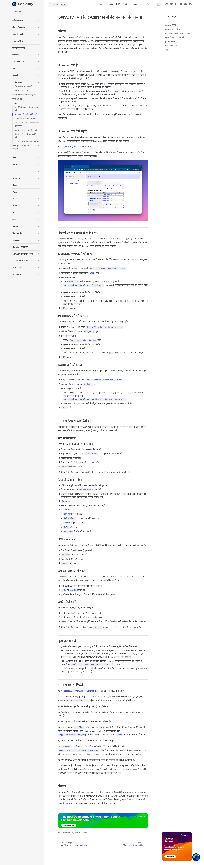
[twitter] (171, 4)
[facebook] (176, 4)
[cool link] (190, 4)
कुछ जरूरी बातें (170, 41)
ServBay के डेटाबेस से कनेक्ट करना (177, 33)
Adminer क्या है (170, 25)
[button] (26, 20)
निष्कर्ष (167, 50)
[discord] (185, 4)
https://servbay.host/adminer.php (74, 146)
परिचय (167, 21)
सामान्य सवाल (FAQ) (172, 46)
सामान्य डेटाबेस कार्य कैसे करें (174, 37)
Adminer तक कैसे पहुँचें (173, 29)
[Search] (58, 4)
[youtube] (180, 4)
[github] (166, 4)
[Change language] (149, 4)
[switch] (158, 4)
